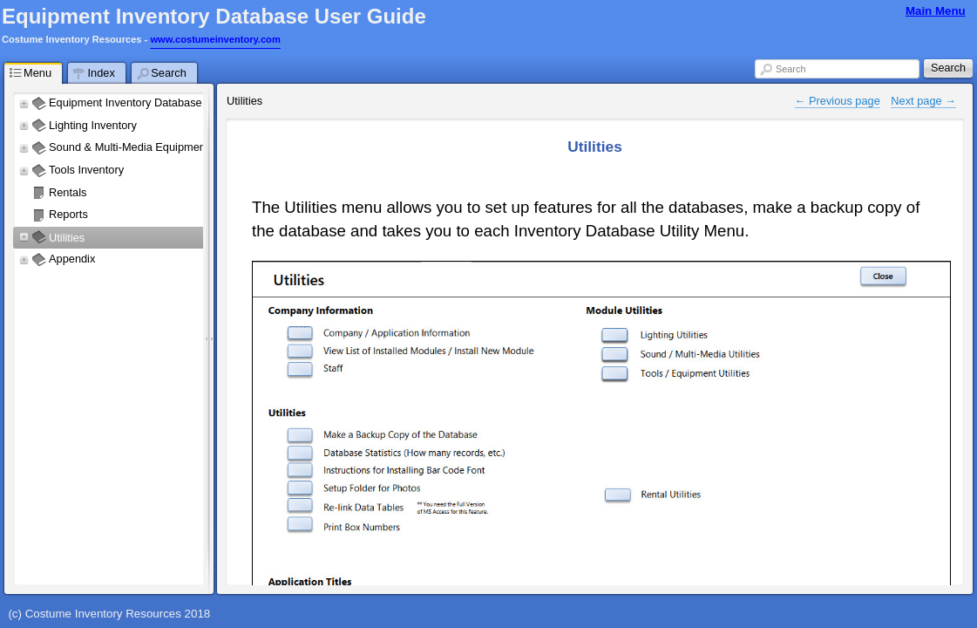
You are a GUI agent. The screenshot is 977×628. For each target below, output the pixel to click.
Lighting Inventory (94, 125)
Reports (68, 214)
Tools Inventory (86, 169)
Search (790, 69)
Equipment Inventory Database (125, 102)
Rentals (67, 192)
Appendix (72, 258)
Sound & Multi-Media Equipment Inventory (153, 147)
